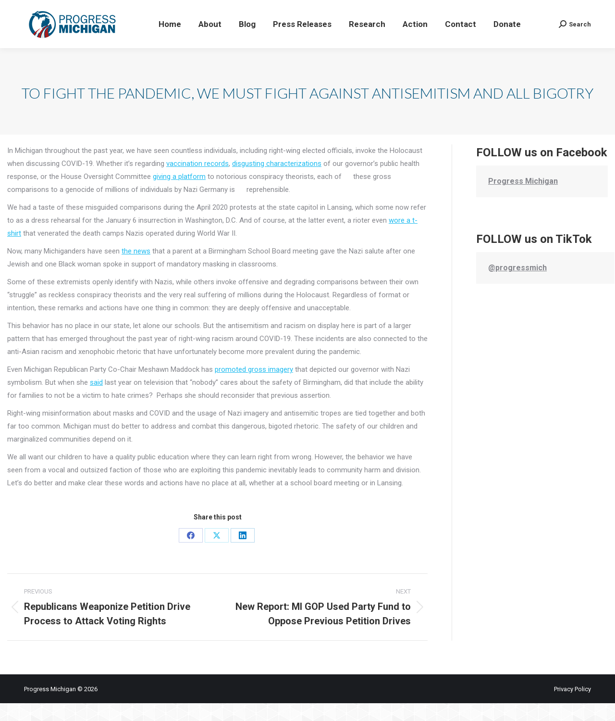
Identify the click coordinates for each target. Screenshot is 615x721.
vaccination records (197, 181)
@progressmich (517, 285)
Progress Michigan (523, 198)
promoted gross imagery (254, 387)
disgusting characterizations (276, 181)
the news (136, 269)
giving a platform (179, 194)
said (96, 400)
